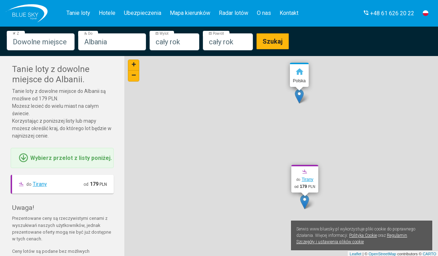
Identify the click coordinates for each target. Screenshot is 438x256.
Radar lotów (233, 13)
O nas (264, 13)
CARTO (429, 254)
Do (88, 33)
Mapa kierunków (190, 13)
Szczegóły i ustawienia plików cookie (330, 241)
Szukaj (273, 41)
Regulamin (397, 235)
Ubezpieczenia (142, 13)
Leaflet (355, 254)
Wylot (161, 33)
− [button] (133, 76)
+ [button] (133, 65)
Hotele (107, 13)
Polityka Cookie (363, 235)
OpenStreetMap (382, 254)
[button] (388, 13)
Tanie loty (78, 13)
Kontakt (289, 13)
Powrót (216, 33)
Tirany (40, 184)
